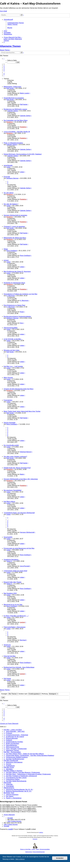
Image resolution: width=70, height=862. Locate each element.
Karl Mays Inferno (9, 501)
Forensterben (8, 400)
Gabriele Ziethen (12, 111)
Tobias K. (9, 561)
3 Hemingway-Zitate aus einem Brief (15, 571)
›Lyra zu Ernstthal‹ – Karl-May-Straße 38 (17, 131)
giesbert (22, 622)
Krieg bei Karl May (10, 656)
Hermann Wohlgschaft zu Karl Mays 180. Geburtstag (21, 479)
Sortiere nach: (30, 694)
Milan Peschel (8, 377)
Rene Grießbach (11, 250)
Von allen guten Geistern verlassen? (15, 456)
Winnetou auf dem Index (11, 350)
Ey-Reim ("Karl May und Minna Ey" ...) (16, 616)
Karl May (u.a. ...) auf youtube (13, 366)
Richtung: (50, 694)
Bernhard (23, 640)
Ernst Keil (7, 176)
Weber (6, 249)
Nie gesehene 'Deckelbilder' (13, 490)
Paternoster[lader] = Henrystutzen (15, 627)
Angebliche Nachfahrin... (12, 559)
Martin (22, 474)
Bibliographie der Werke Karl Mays (15, 238)
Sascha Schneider (9, 422)
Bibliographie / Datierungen (12, 86)
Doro (21, 323)
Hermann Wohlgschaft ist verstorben (15, 215)
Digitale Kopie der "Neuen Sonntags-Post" (17, 468)
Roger (22, 312)
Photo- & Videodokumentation (13, 143)
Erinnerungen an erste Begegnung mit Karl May (19, 548)
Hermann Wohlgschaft (27, 532)
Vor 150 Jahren (9, 193)
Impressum (35, 839)
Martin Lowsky (24, 93)
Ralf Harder (10, 88)
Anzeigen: (9, 694)
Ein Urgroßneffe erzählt (11, 445)
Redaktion (9, 122)
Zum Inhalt (3, 11)
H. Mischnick (10, 295)
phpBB (10, 829)
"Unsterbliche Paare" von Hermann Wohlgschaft (19, 513)
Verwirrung (7, 645)
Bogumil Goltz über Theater (12, 582)
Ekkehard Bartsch (25, 452)
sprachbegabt (8, 165)
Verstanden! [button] (60, 858)
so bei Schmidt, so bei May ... (13, 339)
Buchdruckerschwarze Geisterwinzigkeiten (17, 316)
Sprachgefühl (8, 537)
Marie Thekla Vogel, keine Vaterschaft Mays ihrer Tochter (22, 411)
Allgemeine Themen (10, 46)
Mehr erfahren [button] (20, 859)
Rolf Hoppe (7, 678)
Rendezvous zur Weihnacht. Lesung (15, 109)
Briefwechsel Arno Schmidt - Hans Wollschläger (19, 667)
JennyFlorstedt (25, 566)
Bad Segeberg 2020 (10, 593)
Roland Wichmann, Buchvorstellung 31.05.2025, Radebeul (22, 154)
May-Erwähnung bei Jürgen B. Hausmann (17, 271)
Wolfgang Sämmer (12, 178)
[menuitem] (15, 23)
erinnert (6, 260)
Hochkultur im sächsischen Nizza (14, 283)
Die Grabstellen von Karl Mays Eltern (16, 120)
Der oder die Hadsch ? (11, 204)
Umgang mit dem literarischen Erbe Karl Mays (18, 389)
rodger (8, 167)
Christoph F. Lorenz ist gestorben (14, 226)
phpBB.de (41, 832)
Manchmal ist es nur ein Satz (13, 604)
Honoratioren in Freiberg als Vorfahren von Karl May (20, 294)
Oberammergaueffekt (10, 328)
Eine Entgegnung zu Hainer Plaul (14, 305)
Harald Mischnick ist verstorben (14, 98)
